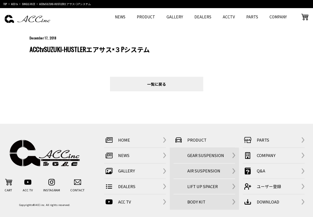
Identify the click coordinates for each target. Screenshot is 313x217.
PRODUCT (146, 16)
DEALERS (202, 16)
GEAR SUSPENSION (205, 155)
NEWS (120, 16)
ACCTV (229, 16)
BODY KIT (196, 202)
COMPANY (278, 16)
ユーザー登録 (262, 187)
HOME (117, 140)
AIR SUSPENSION (203, 170)
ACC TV (117, 202)
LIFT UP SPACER (202, 186)
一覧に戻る (156, 84)
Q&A (254, 171)
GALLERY (175, 16)
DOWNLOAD (261, 202)
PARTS (252, 16)
